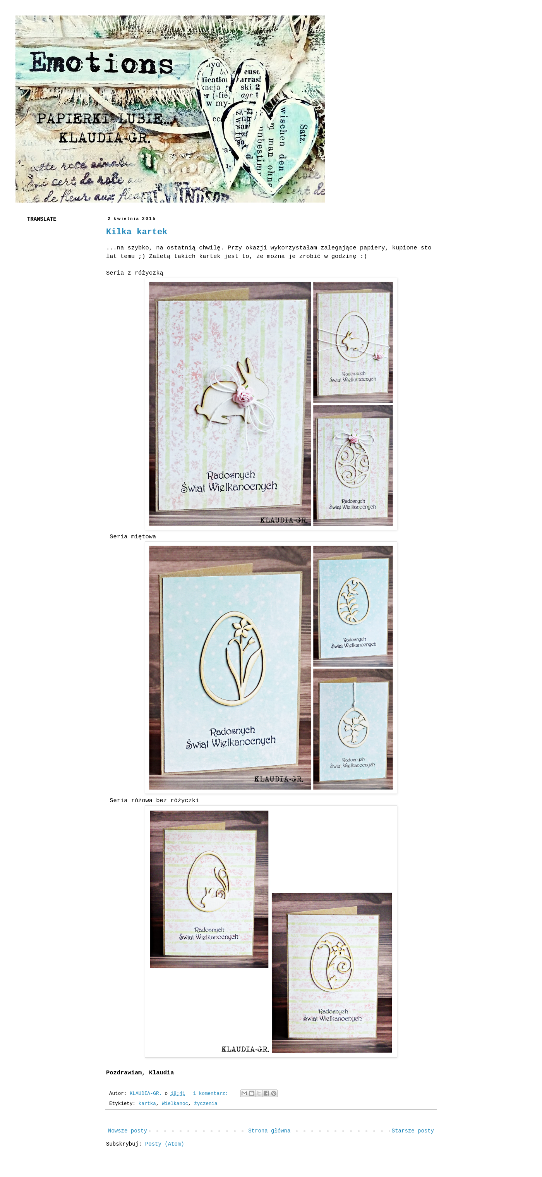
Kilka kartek (136, 232)
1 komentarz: (212, 1093)
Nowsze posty (127, 1131)
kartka (147, 1104)
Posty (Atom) (164, 1144)
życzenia (205, 1104)
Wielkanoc (175, 1104)
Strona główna (269, 1131)
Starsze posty (413, 1131)
